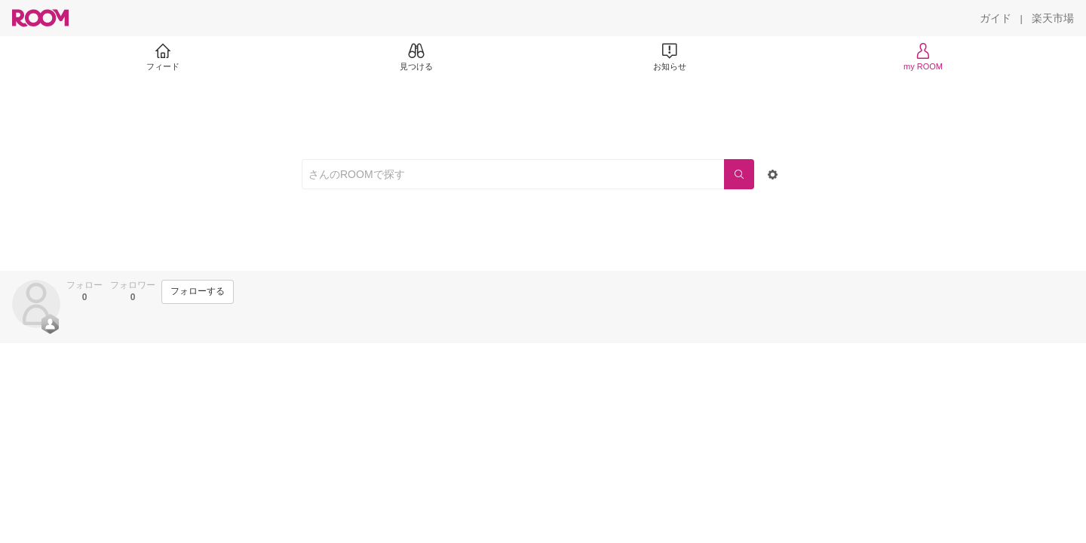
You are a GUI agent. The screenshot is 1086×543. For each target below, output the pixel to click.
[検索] (739, 174)
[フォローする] (197, 292)
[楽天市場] (1053, 18)
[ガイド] (995, 18)
